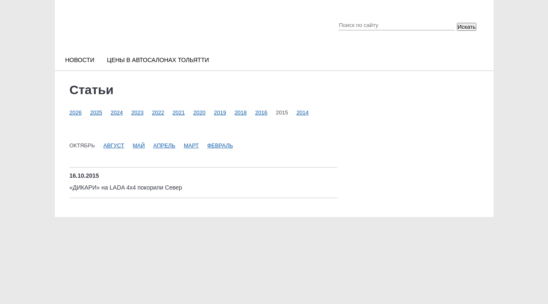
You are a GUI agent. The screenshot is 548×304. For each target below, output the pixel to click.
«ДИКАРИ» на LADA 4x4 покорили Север (126, 187)
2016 (261, 112)
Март (191, 145)
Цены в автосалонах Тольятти (158, 60)
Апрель (164, 145)
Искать (467, 27)
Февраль (220, 145)
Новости (79, 60)
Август (113, 145)
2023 (137, 112)
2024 (117, 112)
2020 (199, 112)
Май (139, 145)
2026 (76, 112)
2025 (96, 112)
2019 (220, 112)
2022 (158, 112)
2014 (303, 112)
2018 (241, 112)
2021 (179, 112)
